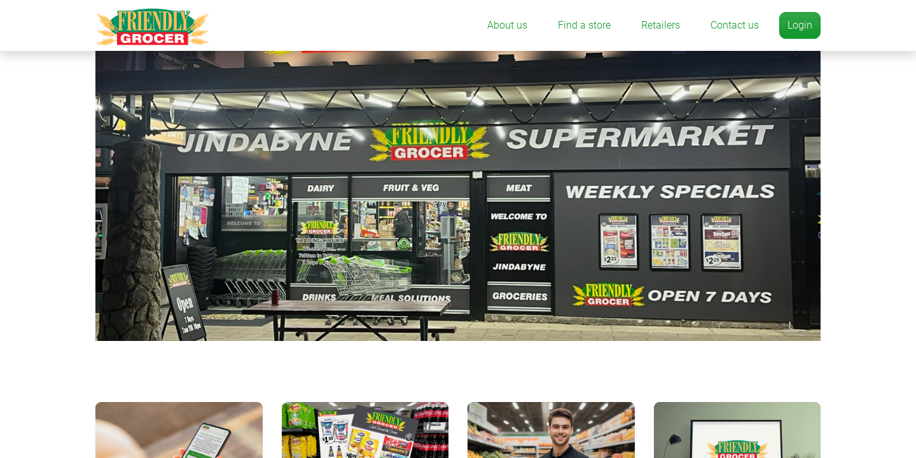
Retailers (660, 25)
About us (507, 25)
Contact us (735, 25)
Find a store (584, 25)
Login (800, 25)
